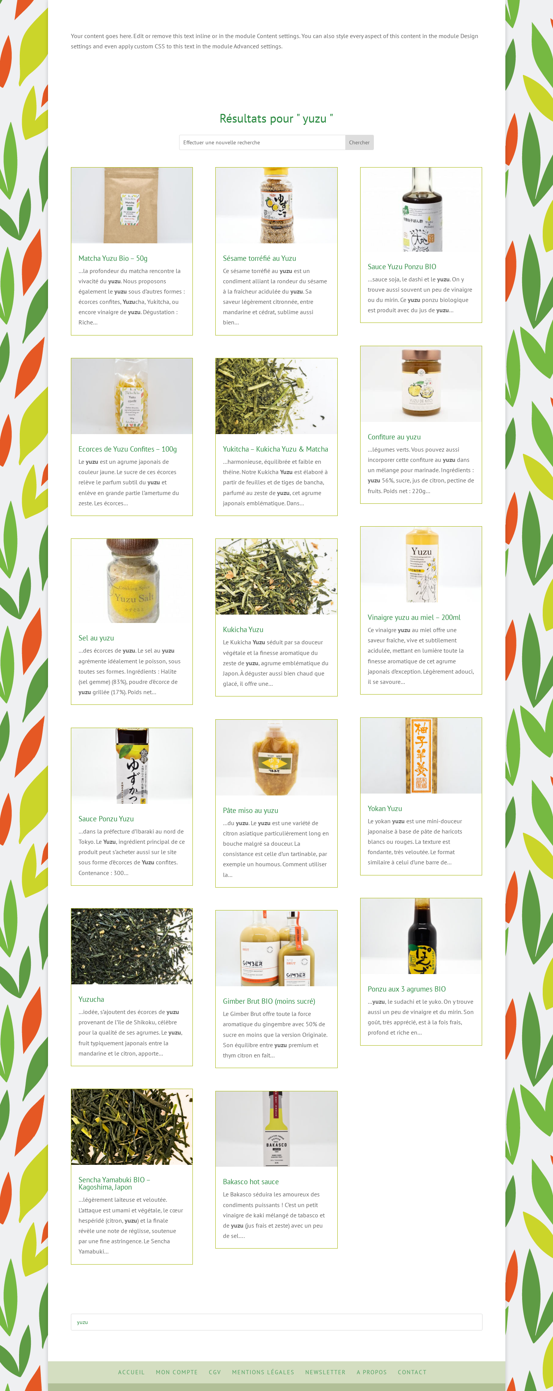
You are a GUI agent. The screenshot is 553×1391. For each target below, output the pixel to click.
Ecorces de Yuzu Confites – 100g (128, 449)
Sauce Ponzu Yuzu (106, 818)
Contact (412, 1372)
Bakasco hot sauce (251, 1181)
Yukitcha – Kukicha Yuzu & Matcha (275, 449)
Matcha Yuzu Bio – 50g (113, 258)
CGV (215, 1372)
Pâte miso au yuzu (250, 810)
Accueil (131, 1372)
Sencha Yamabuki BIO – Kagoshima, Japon (114, 1183)
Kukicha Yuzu (243, 629)
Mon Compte (177, 1372)
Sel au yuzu (96, 637)
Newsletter (325, 1372)
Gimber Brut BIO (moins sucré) (269, 1001)
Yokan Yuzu (385, 808)
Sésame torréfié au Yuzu (259, 258)
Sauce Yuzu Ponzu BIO (402, 266)
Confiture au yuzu (394, 436)
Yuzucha (91, 999)
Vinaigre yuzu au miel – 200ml (414, 617)
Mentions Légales (263, 1372)
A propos (372, 1372)
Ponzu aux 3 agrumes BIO (407, 988)
